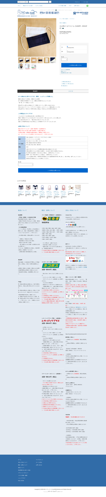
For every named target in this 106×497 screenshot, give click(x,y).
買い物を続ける (63, 85)
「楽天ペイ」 (73, 255)
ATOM (22, 480)
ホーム (19, 5)
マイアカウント (39, 459)
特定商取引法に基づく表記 (66, 72)
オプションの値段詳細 (65, 69)
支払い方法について (22, 462)
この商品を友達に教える (65, 81)
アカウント (76, 1)
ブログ (69, 5)
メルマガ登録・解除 (61, 5)
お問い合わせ (75, 5)
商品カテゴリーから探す (27, 5)
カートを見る (39, 462)
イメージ (71, 91)
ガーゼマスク (72, 18)
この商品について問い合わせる (66, 83)
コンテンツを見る (38, 5)
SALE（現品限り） (66, 18)
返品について (63, 71)
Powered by (53, 491)
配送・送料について (22, 465)
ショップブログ (21, 478)
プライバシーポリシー (23, 472)
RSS (19, 480)
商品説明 (35, 91)
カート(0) (85, 1)
